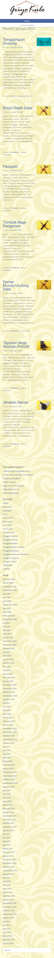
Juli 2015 (6, 921)
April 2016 (7, 888)
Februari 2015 (9, 939)
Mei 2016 (7, 885)
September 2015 (10, 914)
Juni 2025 (7, 594)
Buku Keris (7, 507)
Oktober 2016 (9, 866)
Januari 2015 (8, 943)
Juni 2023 (7, 626)
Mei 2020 (7, 710)
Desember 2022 (10, 641)
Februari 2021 (9, 677)
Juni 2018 (7, 794)
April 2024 (7, 612)
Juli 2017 (6, 834)
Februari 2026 (9, 579)
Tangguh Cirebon (10, 536)
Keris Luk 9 (7, 525)
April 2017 (7, 845)
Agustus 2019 (8, 743)
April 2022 (7, 655)
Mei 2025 (7, 597)
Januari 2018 (8, 812)
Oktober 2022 (9, 648)
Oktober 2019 (9, 735)
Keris (5, 514)
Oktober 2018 (9, 779)
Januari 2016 (8, 899)
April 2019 (7, 757)
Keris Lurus (8, 529)
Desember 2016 (10, 859)
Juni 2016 (7, 881)
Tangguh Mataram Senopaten (16, 554)
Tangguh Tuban (10, 561)
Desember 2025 (10, 586)
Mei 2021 (7, 666)
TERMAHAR (15, 152)
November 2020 (10, 688)
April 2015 (7, 932)
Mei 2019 (7, 754)
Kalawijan (7, 510)
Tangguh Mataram (11, 550)
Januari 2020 (8, 725)
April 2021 (7, 670)
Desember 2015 (10, 903)
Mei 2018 (7, 797)
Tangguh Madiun (10, 543)
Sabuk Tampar (9, 482)
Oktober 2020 (9, 692)
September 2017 (10, 827)
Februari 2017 (9, 852)
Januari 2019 (8, 768)
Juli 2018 (6, 790)
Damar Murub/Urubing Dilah (16, 285)
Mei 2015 (7, 928)
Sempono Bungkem (11, 478)
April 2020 (7, 714)
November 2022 (10, 644)
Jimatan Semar (15, 402)
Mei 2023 (7, 630)
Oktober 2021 (9, 663)
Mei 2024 (7, 608)
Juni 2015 (7, 925)
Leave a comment (24, 96)
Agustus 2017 (8, 830)
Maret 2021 (8, 674)
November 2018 (10, 776)
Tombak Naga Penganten (14, 224)
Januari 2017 (8, 856)
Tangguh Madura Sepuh (13, 547)
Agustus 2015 (8, 917)
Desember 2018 (10, 772)
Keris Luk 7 (7, 521)
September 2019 (10, 739)
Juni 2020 (7, 706)
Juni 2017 (7, 837)
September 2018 (10, 783)
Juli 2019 (6, 746)
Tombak (6, 569)
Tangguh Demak (10, 539)
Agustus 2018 (8, 786)
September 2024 (10, 604)
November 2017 (10, 819)
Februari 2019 (9, 765)
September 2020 (10, 695)
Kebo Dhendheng (10, 493)
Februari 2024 (9, 615)
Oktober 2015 (9, 910)
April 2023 (7, 633)
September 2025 (10, 590)
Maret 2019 (8, 761)
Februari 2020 (9, 721)
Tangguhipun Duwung (14, 41)
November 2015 (10, 907)
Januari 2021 (8, 681)
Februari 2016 (9, 896)
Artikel (13, 96)
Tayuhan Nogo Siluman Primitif (16, 345)
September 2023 (10, 619)
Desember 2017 (10, 816)
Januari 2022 (8, 659)
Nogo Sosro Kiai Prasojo (13, 485)
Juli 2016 (6, 877)
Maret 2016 (8, 892)
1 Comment (25, 331)
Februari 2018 (9, 808)
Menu (27, 21)
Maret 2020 (8, 717)
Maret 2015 (8, 936)
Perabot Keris (9, 532)
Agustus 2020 (8, 699)
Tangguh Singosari (11, 558)
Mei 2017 (7, 841)
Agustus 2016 (8, 874)
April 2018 (7, 801)
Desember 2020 (10, 684)
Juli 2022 (6, 652)
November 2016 (10, 863)
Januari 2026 (8, 583)
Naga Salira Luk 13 (11, 489)
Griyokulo (31, 25)
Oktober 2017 (9, 823)
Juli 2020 (6, 703)
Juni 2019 (7, 750)
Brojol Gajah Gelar (18, 108)
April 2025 (7, 601)
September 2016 (10, 870)
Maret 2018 (8, 805)
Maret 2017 (8, 848)
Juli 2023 (6, 623)
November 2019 (10, 732)
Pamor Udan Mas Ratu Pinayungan (18, 474)
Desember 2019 (10, 728)
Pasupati (10, 166)
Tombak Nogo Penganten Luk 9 (16, 471)
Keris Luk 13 (8, 518)
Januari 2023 (8, 637)
